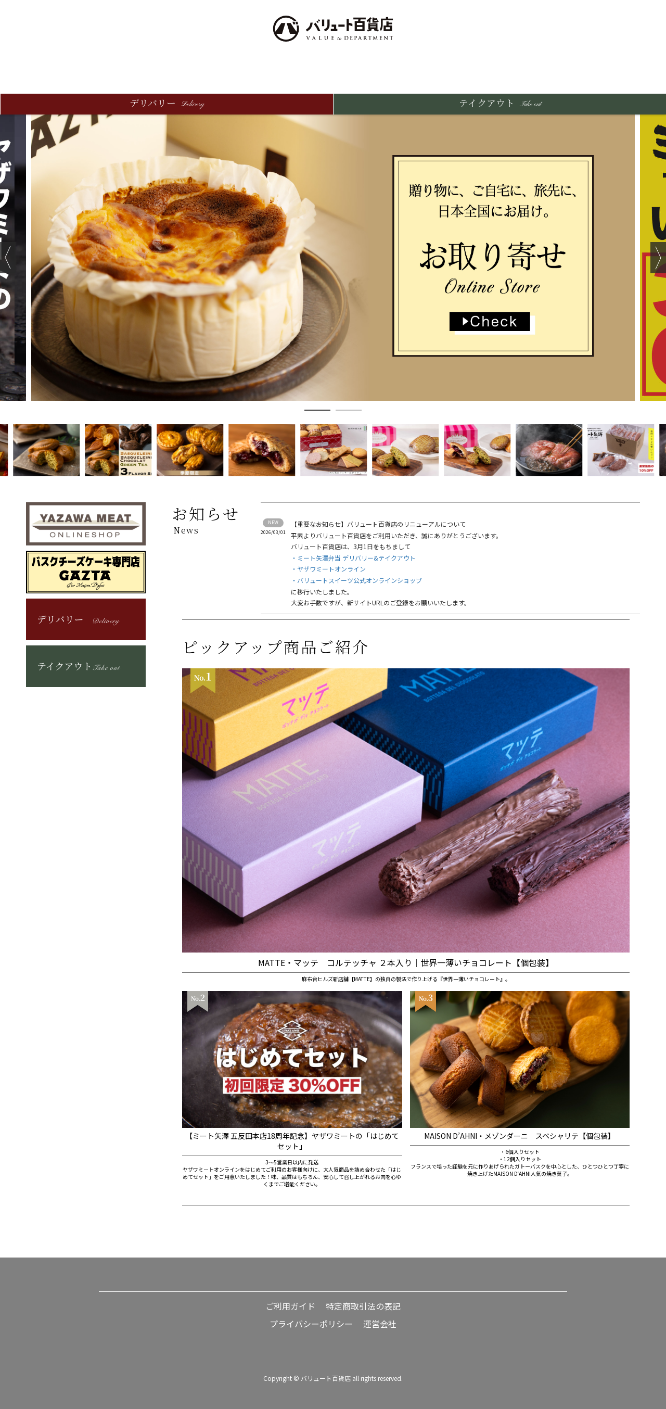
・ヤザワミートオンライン (328, 568)
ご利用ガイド (290, 1306)
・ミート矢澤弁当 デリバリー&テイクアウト (353, 557)
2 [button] (349, 410)
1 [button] (317, 410)
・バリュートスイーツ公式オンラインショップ (356, 580)
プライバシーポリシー (311, 1323)
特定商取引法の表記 (363, 1306)
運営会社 (379, 1323)
